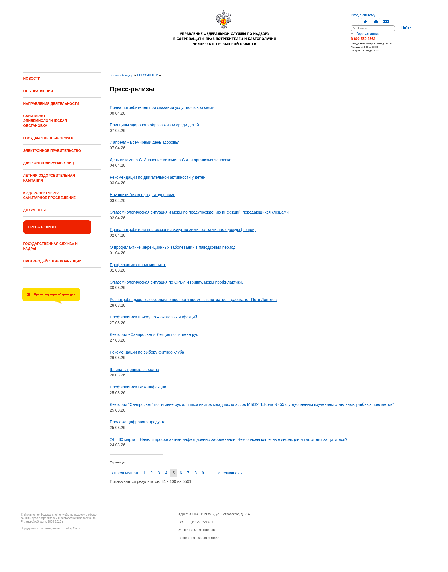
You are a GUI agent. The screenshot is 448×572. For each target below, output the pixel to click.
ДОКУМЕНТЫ (34, 210)
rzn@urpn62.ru (204, 529)
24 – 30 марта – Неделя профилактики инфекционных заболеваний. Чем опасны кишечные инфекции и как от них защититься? (228, 439)
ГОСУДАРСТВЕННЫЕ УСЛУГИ (48, 138)
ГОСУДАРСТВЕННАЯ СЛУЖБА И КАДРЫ (50, 246)
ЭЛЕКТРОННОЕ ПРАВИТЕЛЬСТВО (52, 151)
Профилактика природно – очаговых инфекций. (154, 317)
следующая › (230, 473)
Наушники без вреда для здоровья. (142, 194)
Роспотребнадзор (121, 75)
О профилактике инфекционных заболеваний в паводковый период (172, 247)
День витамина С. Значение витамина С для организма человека (170, 160)
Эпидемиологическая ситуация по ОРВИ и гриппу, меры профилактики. (176, 282)
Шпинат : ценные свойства (134, 369)
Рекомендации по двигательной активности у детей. (158, 177)
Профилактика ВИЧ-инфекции (138, 387)
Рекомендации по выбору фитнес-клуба (147, 352)
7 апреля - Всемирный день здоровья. (145, 142)
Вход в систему (363, 15)
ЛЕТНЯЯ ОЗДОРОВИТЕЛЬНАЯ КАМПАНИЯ (49, 178)
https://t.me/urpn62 (206, 537)
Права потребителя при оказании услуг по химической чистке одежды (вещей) (183, 229)
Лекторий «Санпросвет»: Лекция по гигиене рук (154, 334)
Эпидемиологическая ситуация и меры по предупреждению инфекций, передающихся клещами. (200, 212)
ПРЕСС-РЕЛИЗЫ (42, 227)
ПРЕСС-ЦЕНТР (147, 75)
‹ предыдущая (125, 473)
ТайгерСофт (72, 528)
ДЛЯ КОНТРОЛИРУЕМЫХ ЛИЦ (48, 163)
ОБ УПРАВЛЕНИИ (38, 91)
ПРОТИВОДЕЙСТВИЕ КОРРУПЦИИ (52, 261)
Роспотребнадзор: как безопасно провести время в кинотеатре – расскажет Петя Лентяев (193, 299)
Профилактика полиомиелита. (138, 264)
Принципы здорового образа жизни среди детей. (155, 125)
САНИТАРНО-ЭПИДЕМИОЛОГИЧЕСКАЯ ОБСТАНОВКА (45, 121)
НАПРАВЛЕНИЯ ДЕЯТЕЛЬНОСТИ (51, 104)
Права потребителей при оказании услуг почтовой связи (162, 107)
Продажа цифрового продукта (137, 422)
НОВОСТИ (31, 79)
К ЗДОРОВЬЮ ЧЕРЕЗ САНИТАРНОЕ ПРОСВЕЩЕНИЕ (49, 195)
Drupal (115, 561)
